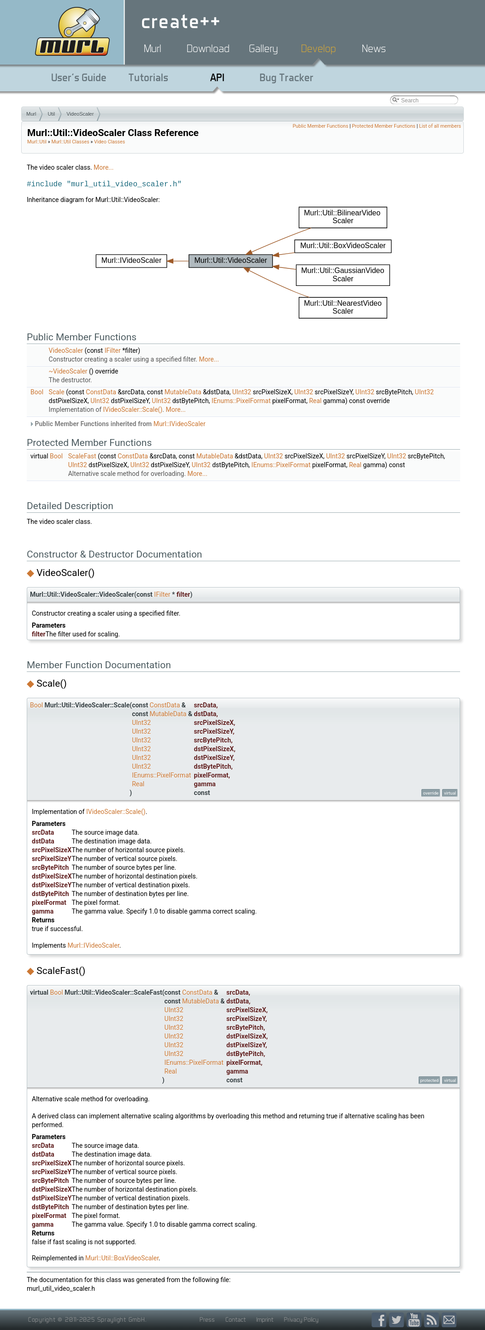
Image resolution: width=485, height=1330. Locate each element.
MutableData (183, 392)
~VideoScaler (68, 371)
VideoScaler (80, 114)
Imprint (264, 1319)
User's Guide (78, 77)
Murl (152, 48)
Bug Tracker (286, 77)
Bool (36, 392)
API (217, 77)
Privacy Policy (301, 1319)
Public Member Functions (321, 126)
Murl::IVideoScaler (180, 424)
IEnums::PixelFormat (241, 400)
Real (315, 400)
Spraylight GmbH (121, 1319)
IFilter (113, 350)
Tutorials (148, 77)
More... (103, 167)
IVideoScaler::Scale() (133, 409)
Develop (318, 48)
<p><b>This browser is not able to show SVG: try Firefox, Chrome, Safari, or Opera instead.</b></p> (244, 262)
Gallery (263, 48)
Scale (57, 392)
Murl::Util (37, 142)
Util (51, 114)
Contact (235, 1319)
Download (208, 48)
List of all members (440, 126)
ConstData (101, 392)
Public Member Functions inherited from (117, 424)
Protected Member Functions (383, 126)
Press (207, 1319)
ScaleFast (82, 456)
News (374, 48)
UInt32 (241, 392)
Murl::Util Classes (70, 142)
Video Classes (109, 142)
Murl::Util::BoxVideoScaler (122, 1258)
